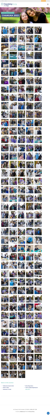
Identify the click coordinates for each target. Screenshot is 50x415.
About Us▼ (4, 12)
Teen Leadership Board (31, 387)
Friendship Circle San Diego (9, 4)
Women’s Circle (7, 389)
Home (3, 0)
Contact (43, 0)
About (6, 0)
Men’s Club (6, 387)
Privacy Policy (31, 411)
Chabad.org (22, 411)
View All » (27, 389)
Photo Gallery (11, 12)
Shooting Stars (29, 385)
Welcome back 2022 (8, 385)
